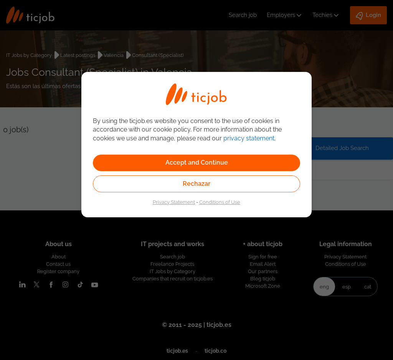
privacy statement (248, 138)
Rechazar (196, 183)
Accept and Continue (196, 162)
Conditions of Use (219, 202)
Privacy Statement (174, 202)
